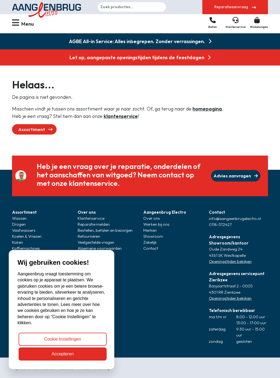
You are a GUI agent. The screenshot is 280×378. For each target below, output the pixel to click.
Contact (150, 248)
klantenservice (121, 116)
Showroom (153, 236)
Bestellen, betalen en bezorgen (105, 230)
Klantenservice (91, 218)
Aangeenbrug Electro (164, 212)
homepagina (207, 109)
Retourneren (89, 236)
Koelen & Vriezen (27, 236)
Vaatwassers (24, 230)
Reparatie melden (94, 224)
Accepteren (63, 354)
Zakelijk (150, 242)
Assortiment (35, 129)
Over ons (87, 212)
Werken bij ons (156, 224)
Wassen (19, 218)
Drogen (19, 224)
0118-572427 (220, 224)
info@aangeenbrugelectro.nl (235, 218)
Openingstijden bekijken (230, 261)
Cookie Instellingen (62, 339)
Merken (150, 230)
